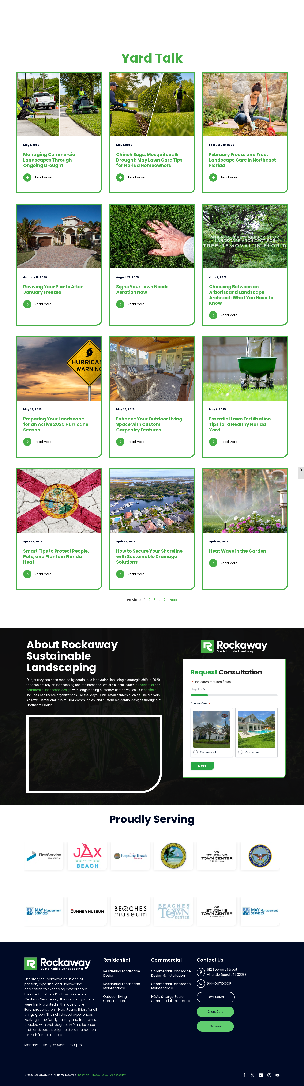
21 (165, 599)
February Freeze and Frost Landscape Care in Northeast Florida (242, 160)
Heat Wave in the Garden (237, 551)
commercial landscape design (48, 690)
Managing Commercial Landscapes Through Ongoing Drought (50, 160)
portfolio (150, 690)
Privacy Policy (99, 1075)
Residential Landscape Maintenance (121, 986)
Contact (266, 17)
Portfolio (241, 18)
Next (173, 599)
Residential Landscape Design (121, 973)
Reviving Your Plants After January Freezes (53, 289)
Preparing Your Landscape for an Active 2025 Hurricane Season (55, 424)
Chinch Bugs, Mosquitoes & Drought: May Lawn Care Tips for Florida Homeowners (149, 160)
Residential (146, 18)
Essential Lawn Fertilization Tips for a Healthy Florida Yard (240, 424)
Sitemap (83, 1075)
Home (121, 17)
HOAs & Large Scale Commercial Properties (170, 998)
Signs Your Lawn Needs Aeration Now (142, 289)
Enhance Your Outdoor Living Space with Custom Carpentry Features (149, 424)
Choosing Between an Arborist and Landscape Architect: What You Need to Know (241, 295)
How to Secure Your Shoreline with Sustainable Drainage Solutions (149, 556)
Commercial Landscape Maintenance (171, 986)
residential (146, 685)
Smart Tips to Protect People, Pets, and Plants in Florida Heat (56, 556)
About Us (212, 18)
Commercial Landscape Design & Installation (171, 973)
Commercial (180, 18)
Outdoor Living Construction (115, 998)
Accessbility (118, 1075)
